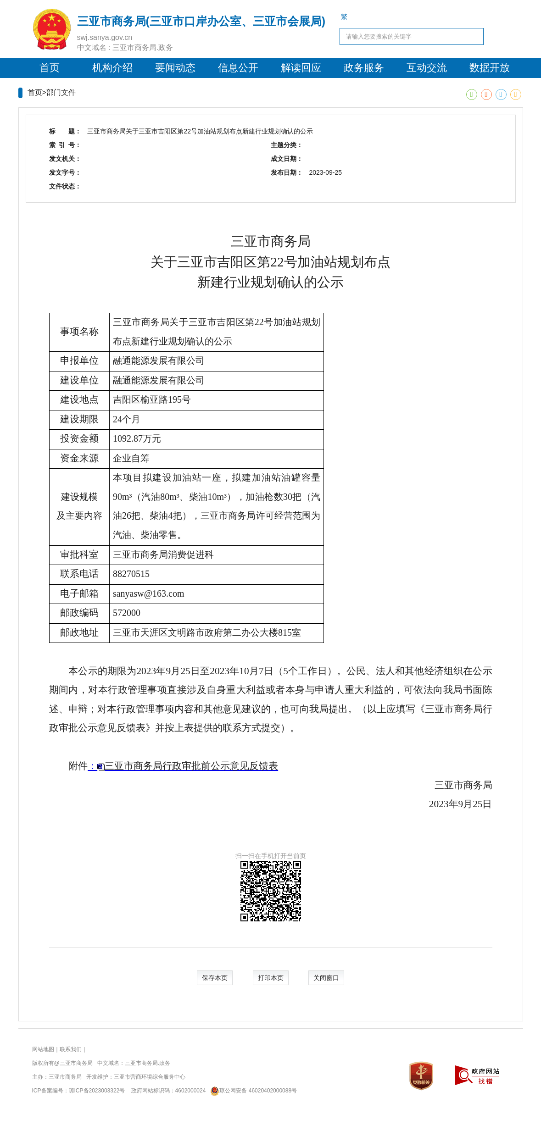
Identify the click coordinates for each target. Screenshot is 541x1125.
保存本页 (215, 977)
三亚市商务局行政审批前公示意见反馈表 (191, 765)
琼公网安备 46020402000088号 (252, 1090)
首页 (49, 67)
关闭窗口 (326, 977)
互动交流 (427, 67)
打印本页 (271, 977)
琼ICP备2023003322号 (97, 1090)
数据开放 (489, 67)
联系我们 (71, 1049)
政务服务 (364, 67)
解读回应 (301, 67)
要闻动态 (175, 67)
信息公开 (238, 67)
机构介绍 (112, 67)
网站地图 (43, 1049)
